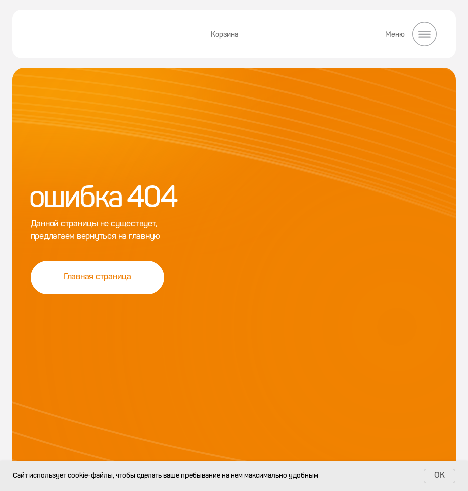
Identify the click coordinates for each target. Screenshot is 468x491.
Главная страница (97, 277)
